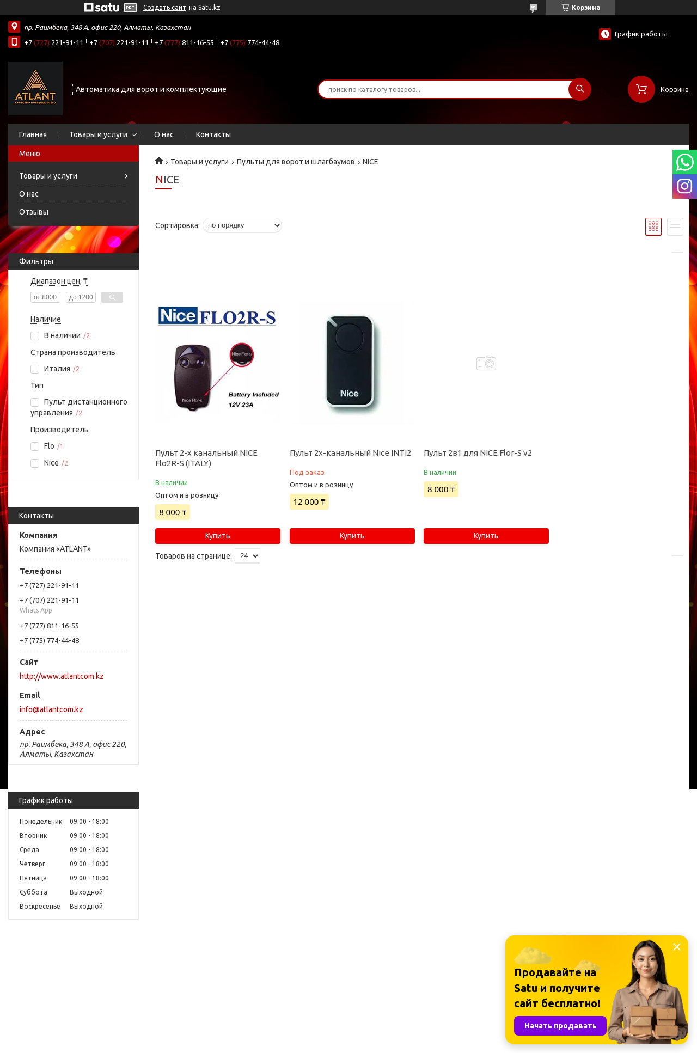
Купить (217, 535)
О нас (164, 134)
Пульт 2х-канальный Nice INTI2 (350, 452)
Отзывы (33, 211)
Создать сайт (164, 7)
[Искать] (579, 89)
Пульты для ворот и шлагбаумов (296, 161)
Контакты (213, 134)
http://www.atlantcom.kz (62, 676)
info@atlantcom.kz (51, 709)
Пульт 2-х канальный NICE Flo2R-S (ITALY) (206, 458)
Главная (33, 134)
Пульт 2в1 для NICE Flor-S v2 (478, 452)
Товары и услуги (98, 134)
